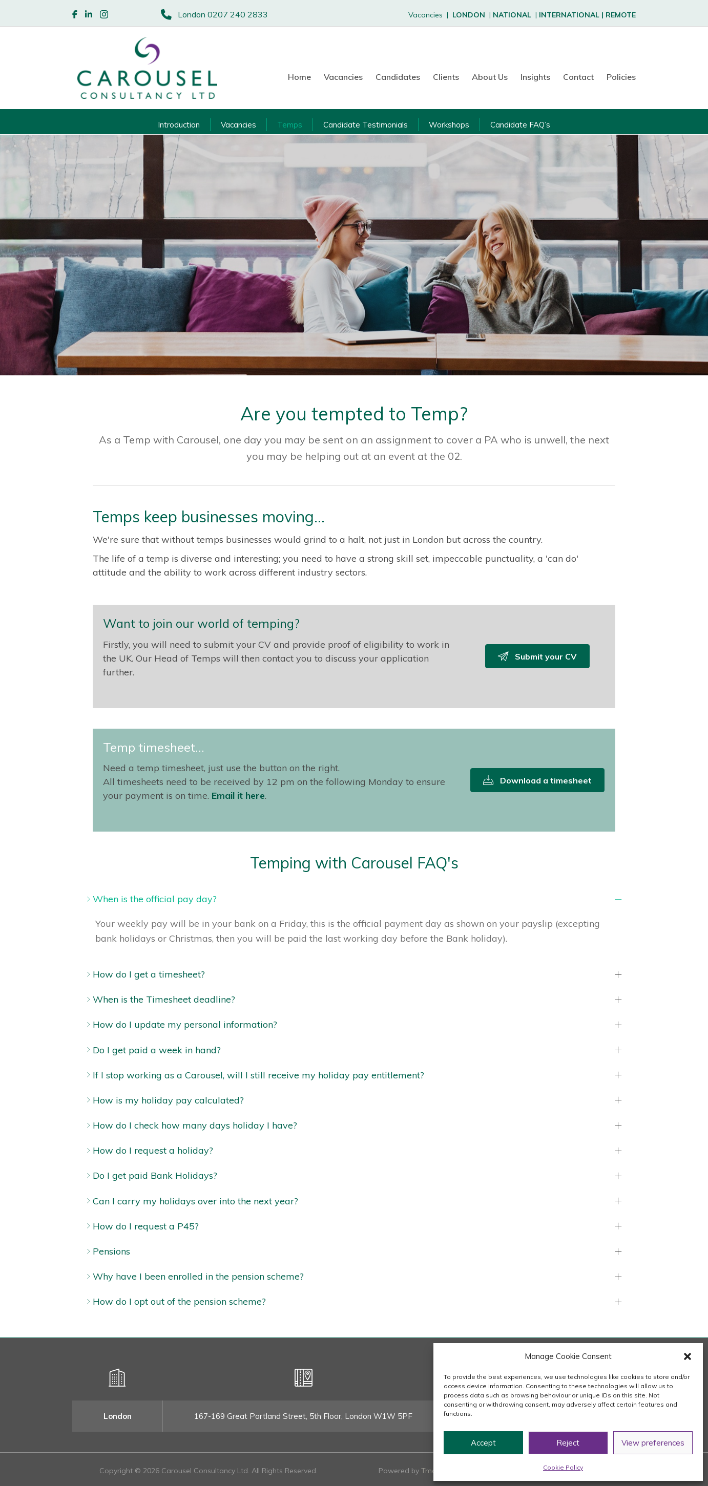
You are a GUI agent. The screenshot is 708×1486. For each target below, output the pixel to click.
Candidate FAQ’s (520, 125)
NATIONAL (512, 14)
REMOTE (621, 14)
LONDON (468, 14)
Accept (483, 1443)
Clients (446, 77)
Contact (578, 77)
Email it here (238, 795)
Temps (289, 125)
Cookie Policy (563, 1467)
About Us (490, 77)
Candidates (398, 77)
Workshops (449, 125)
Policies (621, 77)
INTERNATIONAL (572, 14)
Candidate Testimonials (365, 125)
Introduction (179, 125)
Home (299, 77)
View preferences (652, 1443)
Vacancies (343, 77)
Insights (535, 77)
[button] (687, 1356)
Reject (567, 1443)
